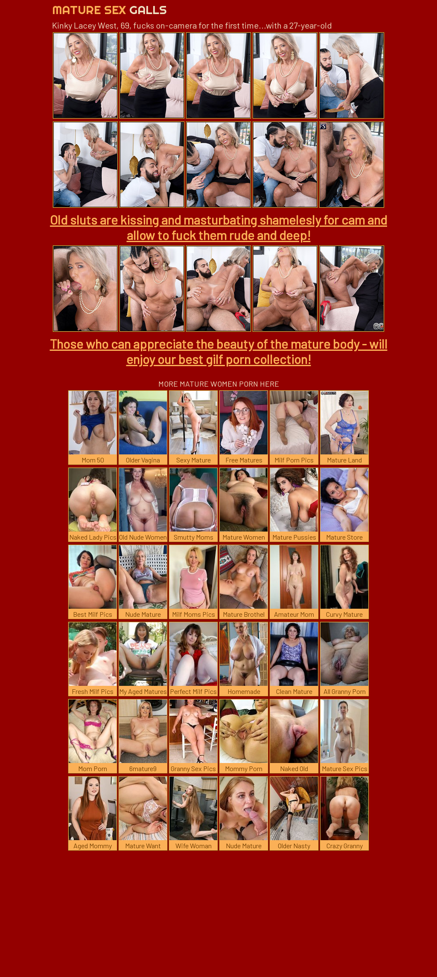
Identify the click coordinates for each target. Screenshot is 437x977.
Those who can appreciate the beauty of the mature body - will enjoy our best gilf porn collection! (218, 351)
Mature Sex (109, 9)
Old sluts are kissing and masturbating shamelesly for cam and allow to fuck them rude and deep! (218, 227)
